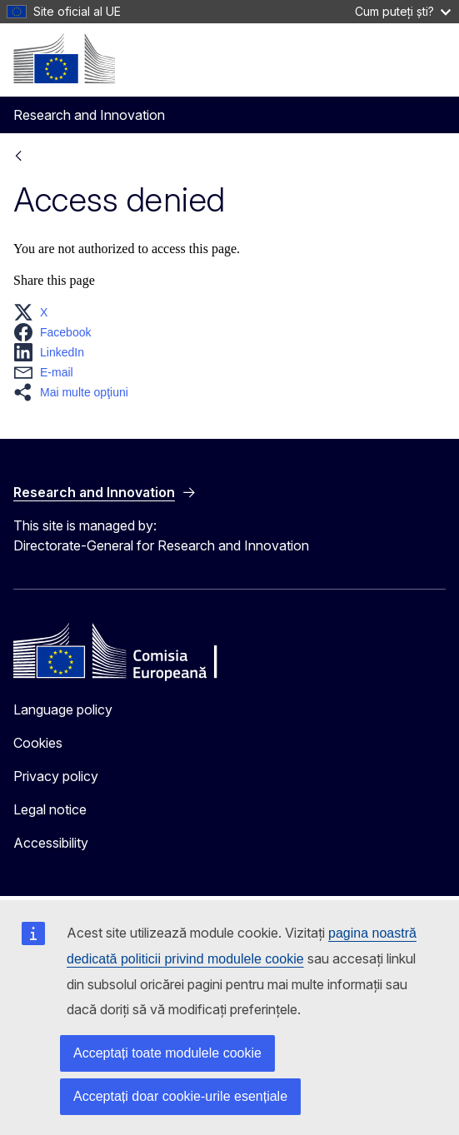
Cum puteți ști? (403, 11)
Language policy (62, 709)
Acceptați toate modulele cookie (167, 1053)
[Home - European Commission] (64, 58)
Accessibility (50, 842)
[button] (35, 312)
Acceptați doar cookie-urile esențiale (180, 1096)
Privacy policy (55, 776)
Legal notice (50, 809)
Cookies (37, 742)
